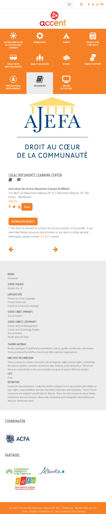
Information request (23, 221)
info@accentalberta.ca (41, 511)
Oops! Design (78, 511)
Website (13, 201)
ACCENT (45, 236)
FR (101, 4)
